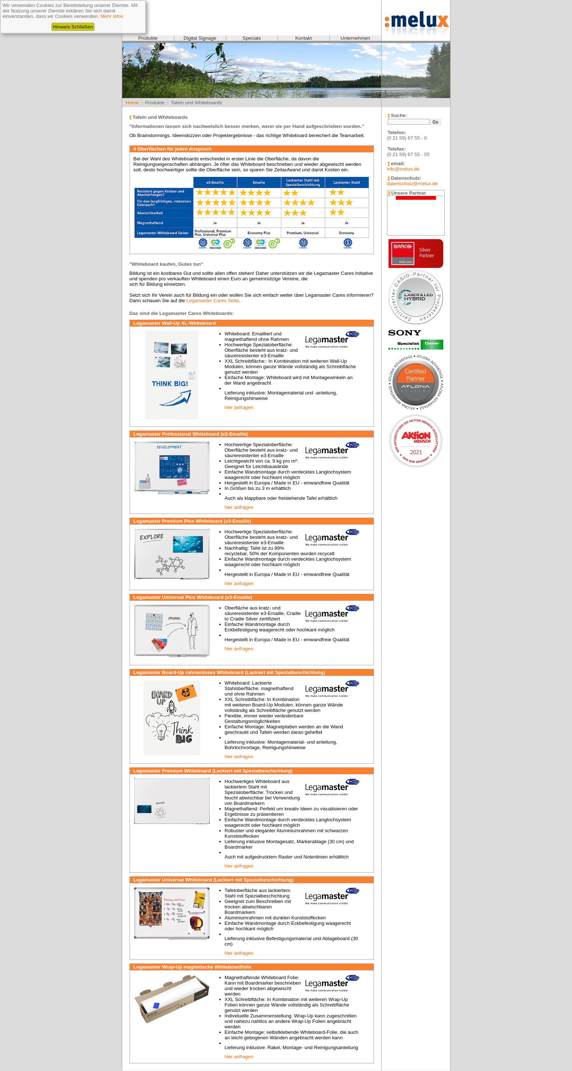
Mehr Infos (111, 16)
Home (132, 102)
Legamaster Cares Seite (212, 300)
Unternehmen (355, 38)
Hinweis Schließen (73, 27)
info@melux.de (403, 169)
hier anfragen (239, 407)
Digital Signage (199, 38)
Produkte (148, 38)
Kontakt (303, 38)
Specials (252, 38)
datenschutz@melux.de (412, 183)
